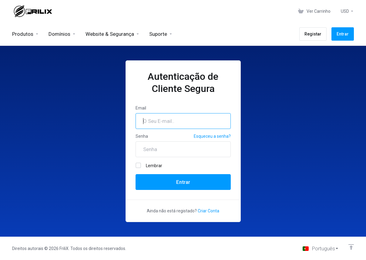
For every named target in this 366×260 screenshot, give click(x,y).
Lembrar (149, 165)
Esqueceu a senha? (212, 136)
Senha (142, 136)
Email (141, 108)
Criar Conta (208, 210)
